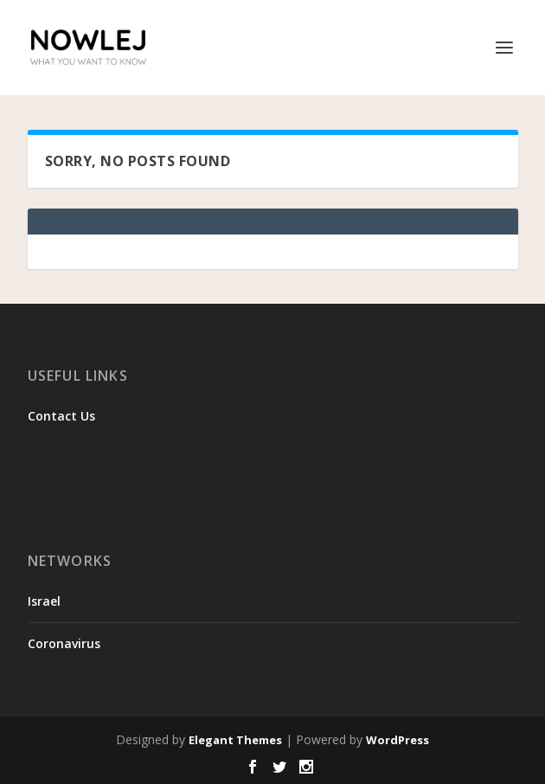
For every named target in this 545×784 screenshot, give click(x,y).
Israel (44, 601)
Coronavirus (64, 643)
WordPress (397, 740)
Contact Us (61, 416)
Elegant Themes (235, 740)
